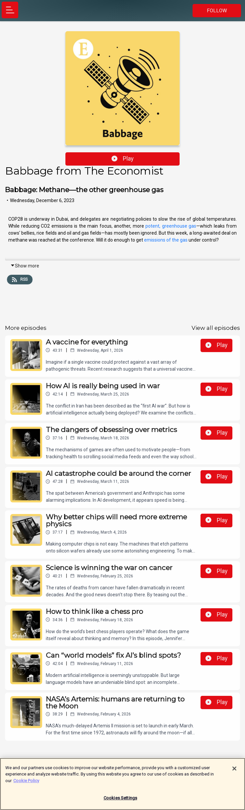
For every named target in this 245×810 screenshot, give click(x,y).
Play (122, 158)
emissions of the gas (166, 240)
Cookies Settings (120, 800)
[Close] (234, 771)
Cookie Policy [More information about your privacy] (26, 782)
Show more (24, 265)
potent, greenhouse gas (170, 226)
